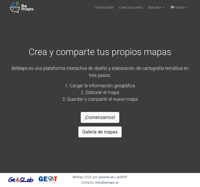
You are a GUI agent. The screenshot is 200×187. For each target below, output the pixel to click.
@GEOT (122, 177)
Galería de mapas (100, 132)
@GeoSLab (106, 177)
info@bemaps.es (107, 182)
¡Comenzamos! (100, 117)
